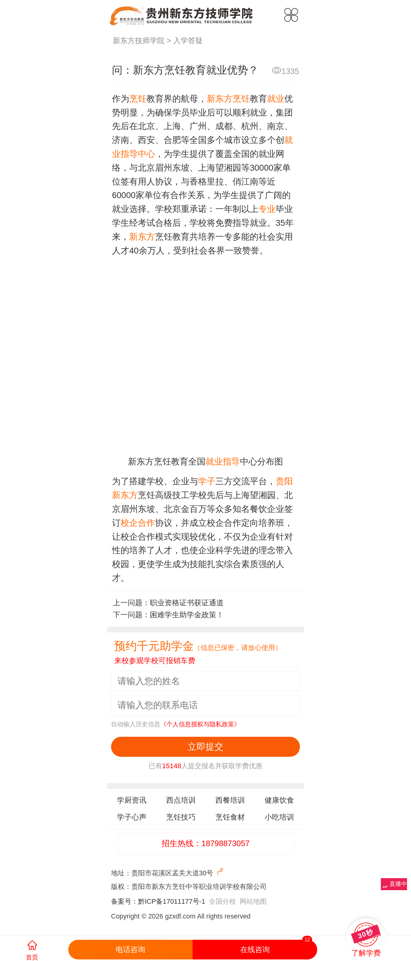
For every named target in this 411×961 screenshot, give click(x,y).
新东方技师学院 (139, 40)
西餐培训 (230, 800)
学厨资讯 (131, 800)
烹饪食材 (230, 817)
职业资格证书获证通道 (187, 603)
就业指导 (223, 461)
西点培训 (181, 800)
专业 (267, 209)
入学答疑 (188, 40)
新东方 (142, 236)
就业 (275, 98)
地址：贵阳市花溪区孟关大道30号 (168, 872)
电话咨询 (130, 949)
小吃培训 (279, 817)
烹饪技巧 (181, 817)
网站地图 (253, 901)
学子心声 (131, 817)
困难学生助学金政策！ (187, 615)
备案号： (124, 901)
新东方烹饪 (228, 98)
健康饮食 (279, 800)
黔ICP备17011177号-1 (171, 901)
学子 (206, 481)
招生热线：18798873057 (206, 843)
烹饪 (137, 98)
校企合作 (138, 523)
